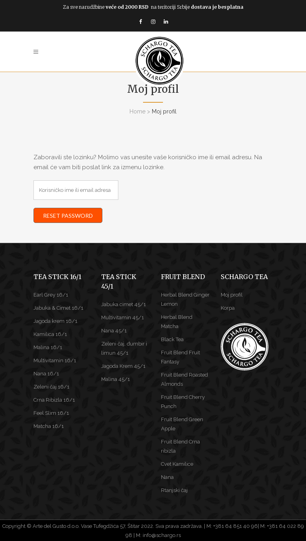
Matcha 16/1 (48, 426)
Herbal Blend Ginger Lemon (185, 299)
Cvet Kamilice (177, 464)
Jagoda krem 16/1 (55, 321)
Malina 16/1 (47, 347)
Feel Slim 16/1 (51, 413)
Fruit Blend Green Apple (182, 424)
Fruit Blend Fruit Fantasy (180, 357)
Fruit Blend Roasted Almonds (184, 379)
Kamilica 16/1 (50, 334)
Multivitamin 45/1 (122, 317)
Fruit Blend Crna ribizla (180, 446)
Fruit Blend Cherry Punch (183, 401)
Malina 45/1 (115, 379)
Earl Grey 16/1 (50, 295)
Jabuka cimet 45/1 (123, 304)
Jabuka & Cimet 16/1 (58, 308)
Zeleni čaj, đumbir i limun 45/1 (124, 348)
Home (137, 111)
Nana (167, 477)
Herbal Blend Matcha (176, 321)
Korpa (228, 308)
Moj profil (232, 295)
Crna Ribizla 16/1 (54, 400)
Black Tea (172, 339)
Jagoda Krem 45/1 (123, 366)
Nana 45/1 (114, 331)
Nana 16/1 (46, 374)
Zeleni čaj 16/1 (51, 387)
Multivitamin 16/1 (54, 360)
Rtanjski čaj (174, 490)
